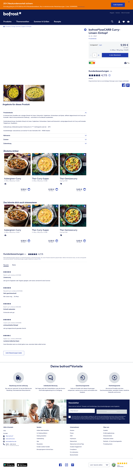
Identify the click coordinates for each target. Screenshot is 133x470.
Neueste (6, 266)
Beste (14, 266)
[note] (17, 181)
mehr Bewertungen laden (14, 354)
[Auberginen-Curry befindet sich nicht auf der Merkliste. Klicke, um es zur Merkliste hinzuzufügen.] (29, 155)
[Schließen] (129, 2)
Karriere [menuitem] (118, 13)
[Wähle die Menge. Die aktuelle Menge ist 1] (95, 55)
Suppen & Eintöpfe (26, 26)
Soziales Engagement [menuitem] (76, 447)
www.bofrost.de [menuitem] (9, 439)
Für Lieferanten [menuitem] (74, 452)
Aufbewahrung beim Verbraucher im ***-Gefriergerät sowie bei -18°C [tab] (27, 127)
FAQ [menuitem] (4, 430)
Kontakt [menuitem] (5, 433)
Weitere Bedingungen (81, 6)
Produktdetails (92, 38)
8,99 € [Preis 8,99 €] (51, 189)
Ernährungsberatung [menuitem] (108, 433)
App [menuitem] (38, 441)
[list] (66, 384)
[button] (118, 5)
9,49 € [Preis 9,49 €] (78, 189)
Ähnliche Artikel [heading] (10, 151)
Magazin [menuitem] (112, 13)
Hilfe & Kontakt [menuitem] (125, 13)
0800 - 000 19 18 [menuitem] (9, 444)
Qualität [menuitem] (105, 430)
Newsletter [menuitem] (40, 444)
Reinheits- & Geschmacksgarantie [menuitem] (112, 441)
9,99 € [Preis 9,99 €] (23, 189)
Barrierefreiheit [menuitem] (74, 455)
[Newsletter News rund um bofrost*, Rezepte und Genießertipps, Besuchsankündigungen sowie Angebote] (98, 412)
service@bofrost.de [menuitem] (9, 441)
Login (100, 45)
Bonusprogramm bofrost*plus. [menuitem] (45, 450)
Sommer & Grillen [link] (41, 22)
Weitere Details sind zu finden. (117, 419)
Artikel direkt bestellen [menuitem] (43, 430)
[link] (22, 14)
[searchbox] (67, 21)
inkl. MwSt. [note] (23, 191)
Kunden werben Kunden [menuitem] (43, 447)
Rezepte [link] (57, 22)
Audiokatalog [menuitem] (40, 439)
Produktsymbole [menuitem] (107, 444)
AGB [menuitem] (71, 436)
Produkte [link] (7, 22)
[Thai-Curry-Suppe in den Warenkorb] (56, 189)
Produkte (8, 26)
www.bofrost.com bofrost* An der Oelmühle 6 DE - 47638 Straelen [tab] (26, 130)
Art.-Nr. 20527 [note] (93, 36)
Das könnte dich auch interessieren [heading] (20, 203)
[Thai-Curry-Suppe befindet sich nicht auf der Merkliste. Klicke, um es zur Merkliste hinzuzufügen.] (57, 155)
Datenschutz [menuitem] (73, 441)
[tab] (119, 21)
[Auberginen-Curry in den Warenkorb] (28, 189)
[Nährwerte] (92, 62)
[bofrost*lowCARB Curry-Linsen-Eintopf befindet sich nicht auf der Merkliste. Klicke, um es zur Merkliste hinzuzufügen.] (85, 30)
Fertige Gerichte (16, 26)
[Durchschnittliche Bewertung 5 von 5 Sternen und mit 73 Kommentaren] (109, 75)
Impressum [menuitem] (73, 439)
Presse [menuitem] (72, 433)
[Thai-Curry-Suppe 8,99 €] (45, 175)
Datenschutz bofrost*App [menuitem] (77, 444)
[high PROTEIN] (128, 63)
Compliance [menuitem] (73, 450)
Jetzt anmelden (120, 412)
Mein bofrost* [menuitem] (8, 436)
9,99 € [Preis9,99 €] (124, 45)
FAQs (39, 260)
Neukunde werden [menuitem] (108, 439)
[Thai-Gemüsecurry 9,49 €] (73, 175)
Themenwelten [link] (22, 22)
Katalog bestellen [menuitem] (41, 436)
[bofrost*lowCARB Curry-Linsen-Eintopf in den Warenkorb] (115, 55)
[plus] (98, 55)
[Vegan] (125, 63)
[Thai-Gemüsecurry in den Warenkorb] (84, 189)
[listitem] (19, 384)
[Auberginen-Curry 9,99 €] (17, 175)
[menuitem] (7, 22)
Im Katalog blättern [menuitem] (42, 433)
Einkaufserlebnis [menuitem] (107, 436)
